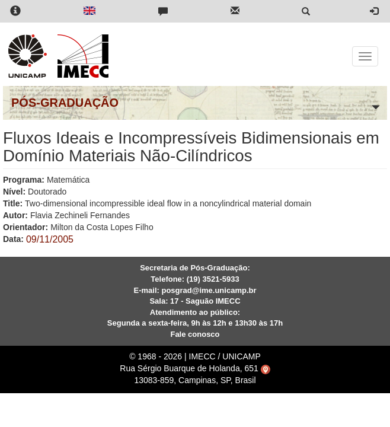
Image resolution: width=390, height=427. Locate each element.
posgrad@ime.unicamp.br (208, 290)
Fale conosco (194, 334)
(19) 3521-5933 (213, 279)
